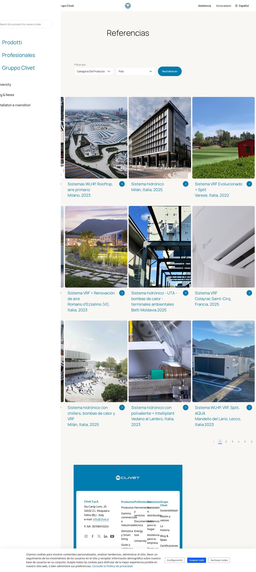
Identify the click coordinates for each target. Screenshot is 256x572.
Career (200, 537)
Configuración (175, 560)
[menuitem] (25, 5)
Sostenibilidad (204, 507)
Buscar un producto (125, 543)
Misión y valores (205, 513)
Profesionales (149, 502)
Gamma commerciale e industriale (126, 515)
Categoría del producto (91, 71)
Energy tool (147, 527)
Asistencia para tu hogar (179, 519)
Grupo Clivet (204, 502)
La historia (202, 519)
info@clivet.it (51, 519)
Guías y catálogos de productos (125, 535)
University (146, 533)
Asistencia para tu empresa (179, 529)
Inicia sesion (223, 6)
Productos (119, 502)
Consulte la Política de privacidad (112, 566)
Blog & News (203, 525)
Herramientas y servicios (149, 509)
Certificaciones (205, 531)
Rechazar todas (219, 560)
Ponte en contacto (179, 537)
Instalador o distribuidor (175, 509)
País (121, 71)
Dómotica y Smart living (124, 525)
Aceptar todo (196, 560)
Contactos (174, 502)
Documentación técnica (150, 519)
